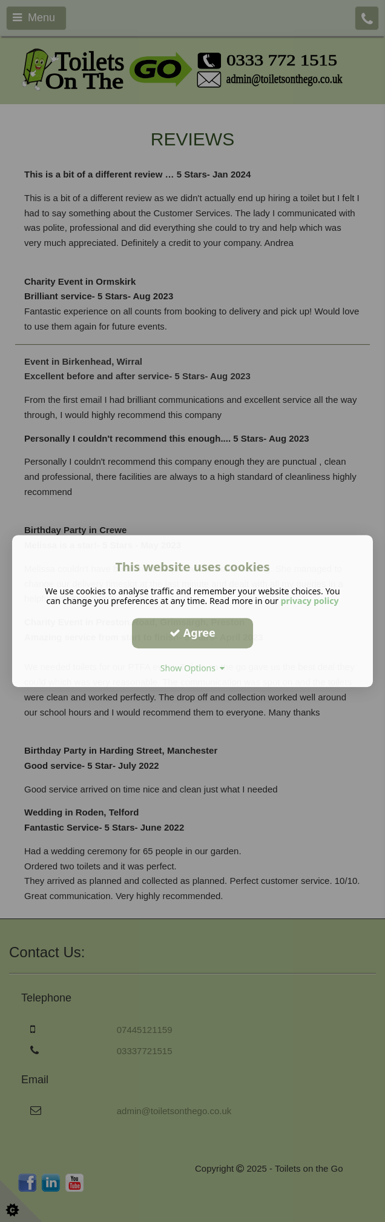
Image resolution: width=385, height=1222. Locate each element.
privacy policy (310, 600)
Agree (192, 632)
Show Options (192, 668)
